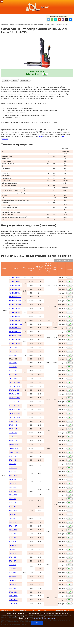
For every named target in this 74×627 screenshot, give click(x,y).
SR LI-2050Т (13, 580)
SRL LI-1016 (13, 347)
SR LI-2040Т (13, 569)
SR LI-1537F (13, 503)
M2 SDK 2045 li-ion (15, 293)
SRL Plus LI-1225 (14, 406)
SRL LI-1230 (13, 374)
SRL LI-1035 (13, 363)
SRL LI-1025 (13, 351)
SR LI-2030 (12, 553)
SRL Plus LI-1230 (14, 409)
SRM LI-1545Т (13, 448)
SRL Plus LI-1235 (14, 417)
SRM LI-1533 (13, 437)
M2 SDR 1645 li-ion (15, 332)
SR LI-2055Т (13, 588)
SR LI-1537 (12, 499)
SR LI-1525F (13, 468)
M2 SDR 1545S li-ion (15, 324)
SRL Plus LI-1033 (14, 394)
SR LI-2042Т (13, 573)
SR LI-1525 (12, 464)
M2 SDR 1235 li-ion (15, 316)
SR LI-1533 (12, 479)
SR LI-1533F (13, 483)
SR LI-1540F (13, 510)
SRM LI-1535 (13, 440)
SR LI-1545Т (13, 522)
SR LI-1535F (13, 491)
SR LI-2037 (12, 561)
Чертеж (5, 80)
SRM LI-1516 (13, 421)
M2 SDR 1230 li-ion (15, 312)
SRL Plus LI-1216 (14, 402)
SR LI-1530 (12, 471)
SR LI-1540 (12, 506)
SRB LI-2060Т (13, 592)
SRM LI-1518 (13, 425)
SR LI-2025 (12, 549)
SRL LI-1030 (13, 355)
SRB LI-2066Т (13, 600)
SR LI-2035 (12, 557)
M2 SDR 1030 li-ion (15, 301)
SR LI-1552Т (13, 534)
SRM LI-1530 (13, 433)
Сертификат (25, 80)
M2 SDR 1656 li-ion (15, 336)
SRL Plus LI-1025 (14, 386)
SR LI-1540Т (13, 514)
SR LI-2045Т (13, 576)
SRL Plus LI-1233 (14, 413)
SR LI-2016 (12, 541)
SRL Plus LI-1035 (14, 398)
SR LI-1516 (12, 456)
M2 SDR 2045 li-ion (15, 343)
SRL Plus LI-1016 (14, 382)
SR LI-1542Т (13, 518)
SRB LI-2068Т (13, 604)
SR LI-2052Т (13, 584)
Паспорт (14, 80)
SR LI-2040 (12, 565)
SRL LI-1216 (13, 367)
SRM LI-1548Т (13, 452)
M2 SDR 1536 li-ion (15, 320)
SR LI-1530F (13, 475)
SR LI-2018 (12, 545)
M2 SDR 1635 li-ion (15, 328)
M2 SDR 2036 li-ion (15, 339)
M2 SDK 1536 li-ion (15, 277)
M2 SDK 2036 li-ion (15, 289)
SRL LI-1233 (13, 378)
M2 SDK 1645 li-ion (15, 281)
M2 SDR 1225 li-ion (15, 308)
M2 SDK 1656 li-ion (15, 285)
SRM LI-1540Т (13, 444)
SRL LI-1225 (13, 371)
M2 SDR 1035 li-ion (15, 305)
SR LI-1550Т (13, 530)
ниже (40, 136)
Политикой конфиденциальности (43, 618)
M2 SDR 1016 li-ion (15, 297)
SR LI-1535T (13, 495)
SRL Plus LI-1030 (14, 390)
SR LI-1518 (12, 460)
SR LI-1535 (12, 487)
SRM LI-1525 (13, 429)
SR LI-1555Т (13, 538)
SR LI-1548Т (13, 526)
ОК (37, 623)
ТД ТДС (37, 7)
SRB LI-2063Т (13, 596)
